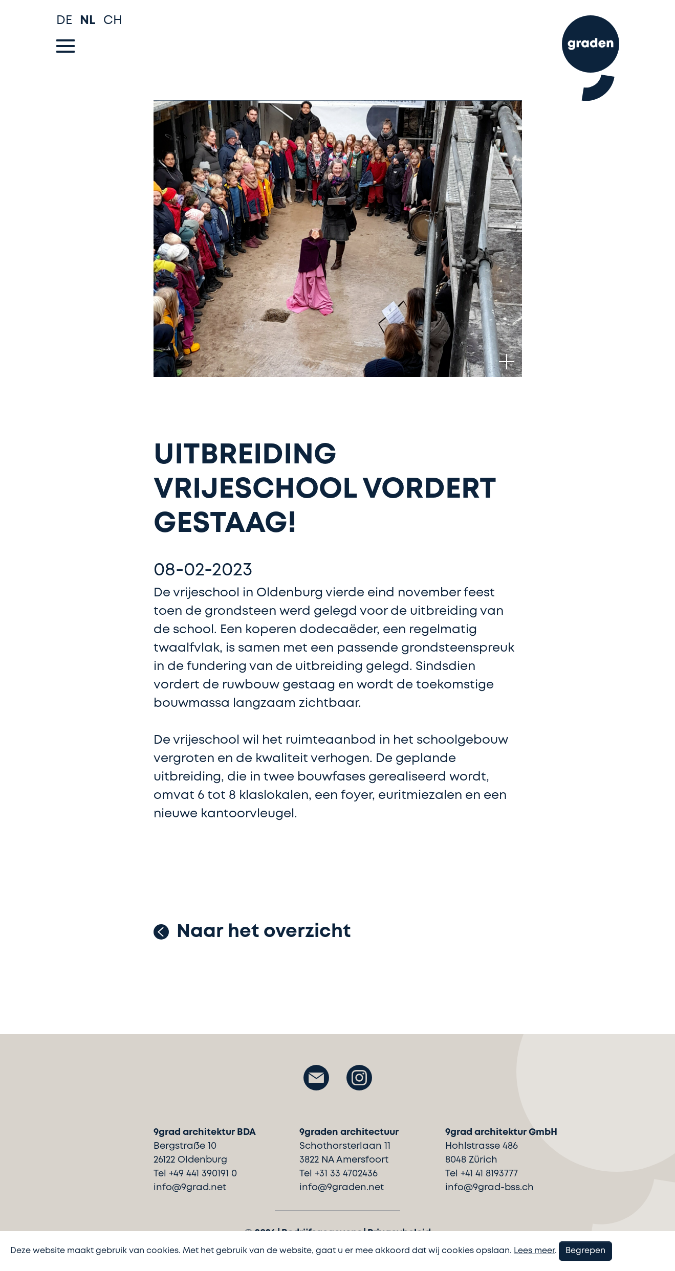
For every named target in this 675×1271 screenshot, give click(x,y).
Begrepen (585, 1251)
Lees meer (534, 1251)
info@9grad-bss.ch (489, 1188)
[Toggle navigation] (65, 46)
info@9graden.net (341, 1188)
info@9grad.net (190, 1188)
